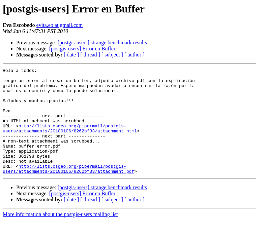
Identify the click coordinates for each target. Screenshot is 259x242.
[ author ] (134, 54)
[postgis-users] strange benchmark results (102, 42)
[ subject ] (112, 54)
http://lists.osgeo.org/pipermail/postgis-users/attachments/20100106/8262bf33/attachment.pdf (68, 189)
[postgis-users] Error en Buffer (82, 48)
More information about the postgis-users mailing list (60, 235)
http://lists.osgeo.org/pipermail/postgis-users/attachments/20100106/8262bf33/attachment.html (70, 141)
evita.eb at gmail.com (59, 25)
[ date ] (71, 54)
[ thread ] (90, 54)
